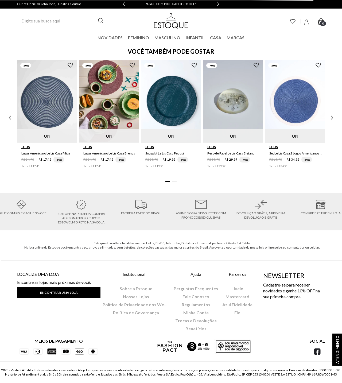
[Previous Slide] (124, 4)
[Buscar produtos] (101, 21)
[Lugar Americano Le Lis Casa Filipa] (47, 118)
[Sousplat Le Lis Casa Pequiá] (171, 118)
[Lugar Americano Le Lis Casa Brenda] (109, 118)
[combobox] (61, 21)
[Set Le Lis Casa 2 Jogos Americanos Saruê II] (295, 118)
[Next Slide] (218, 4)
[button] (167, 181)
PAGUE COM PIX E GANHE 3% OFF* (170, 4)
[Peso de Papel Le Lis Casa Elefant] (233, 118)
